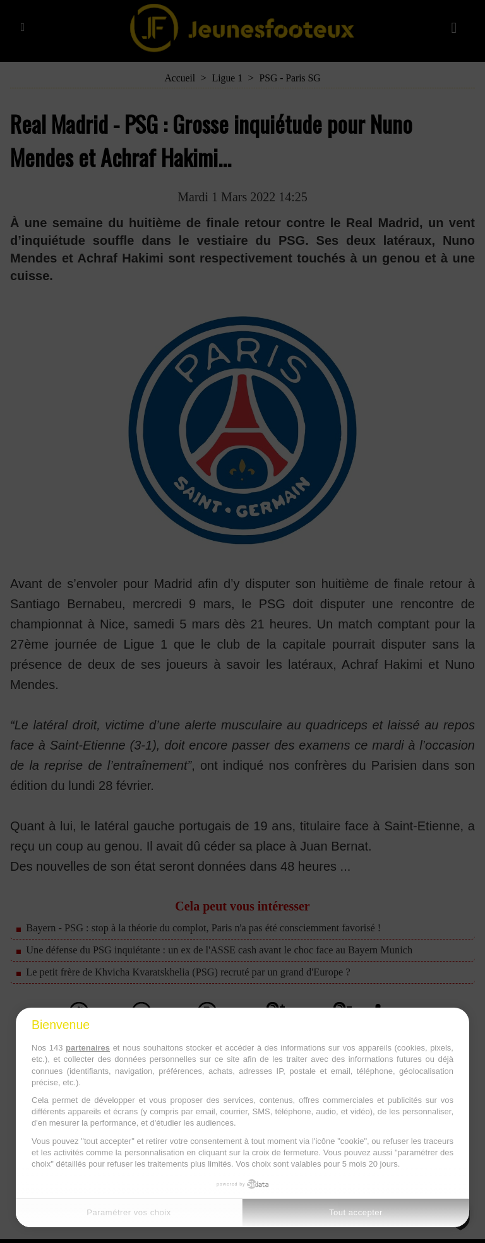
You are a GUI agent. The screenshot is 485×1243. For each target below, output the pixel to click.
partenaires (88, 1047)
